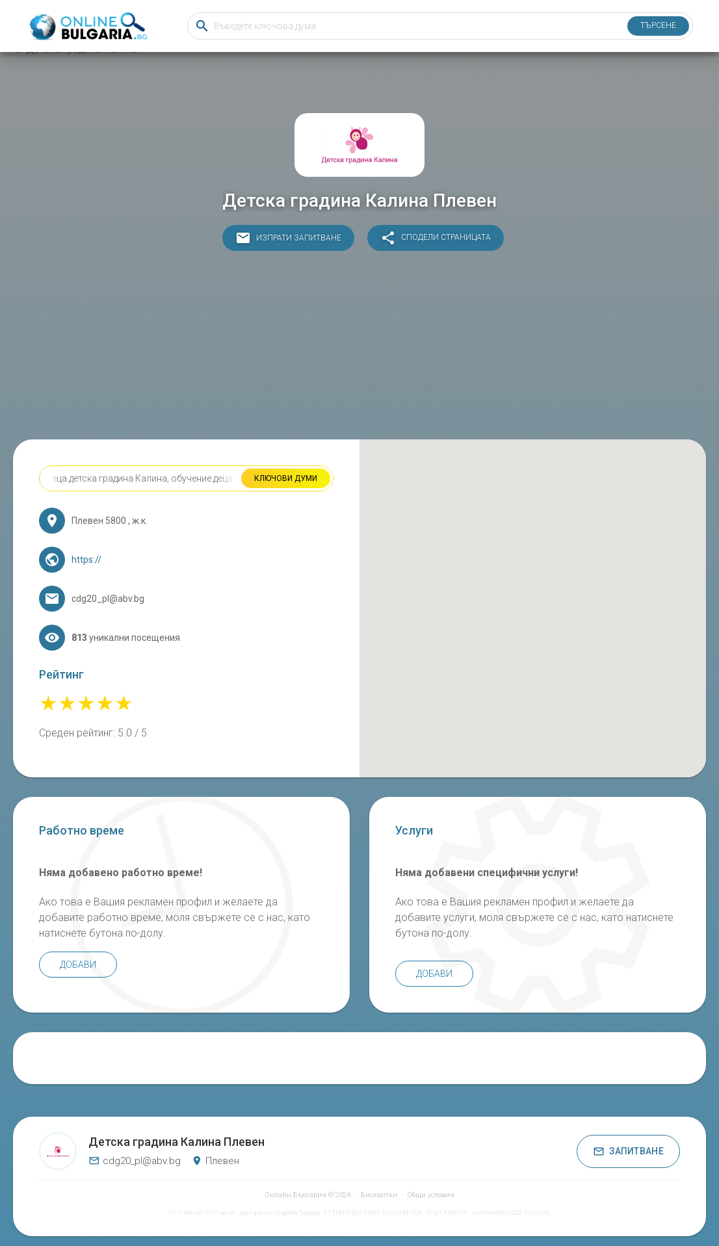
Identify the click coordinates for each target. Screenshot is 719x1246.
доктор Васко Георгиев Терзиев (279, 1213)
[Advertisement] (359, 348)
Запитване (628, 1151)
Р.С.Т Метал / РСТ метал (201, 1213)
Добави (78, 964)
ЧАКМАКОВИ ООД (496, 1213)
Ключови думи (285, 478)
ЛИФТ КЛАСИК (446, 1213)
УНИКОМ (538, 1213)
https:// (86, 559)
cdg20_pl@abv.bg (134, 1161)
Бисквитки (379, 1195)
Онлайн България (295, 1195)
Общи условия (430, 1195)
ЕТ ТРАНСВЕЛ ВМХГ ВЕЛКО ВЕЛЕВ (373, 1213)
